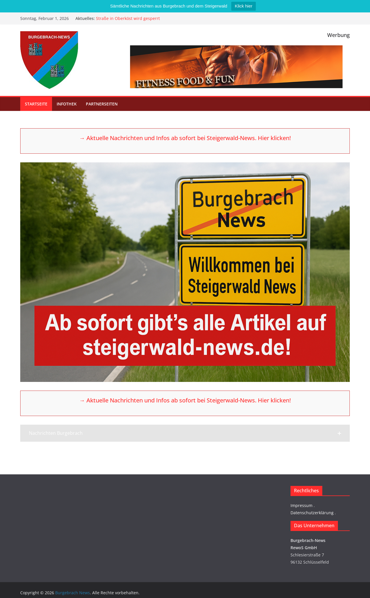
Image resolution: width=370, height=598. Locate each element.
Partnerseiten (102, 104)
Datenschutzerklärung (312, 512)
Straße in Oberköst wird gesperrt (128, 18)
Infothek (67, 104)
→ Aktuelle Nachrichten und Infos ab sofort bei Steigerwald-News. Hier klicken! (185, 138)
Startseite (36, 104)
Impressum (301, 505)
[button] (185, 433)
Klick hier (243, 5)
